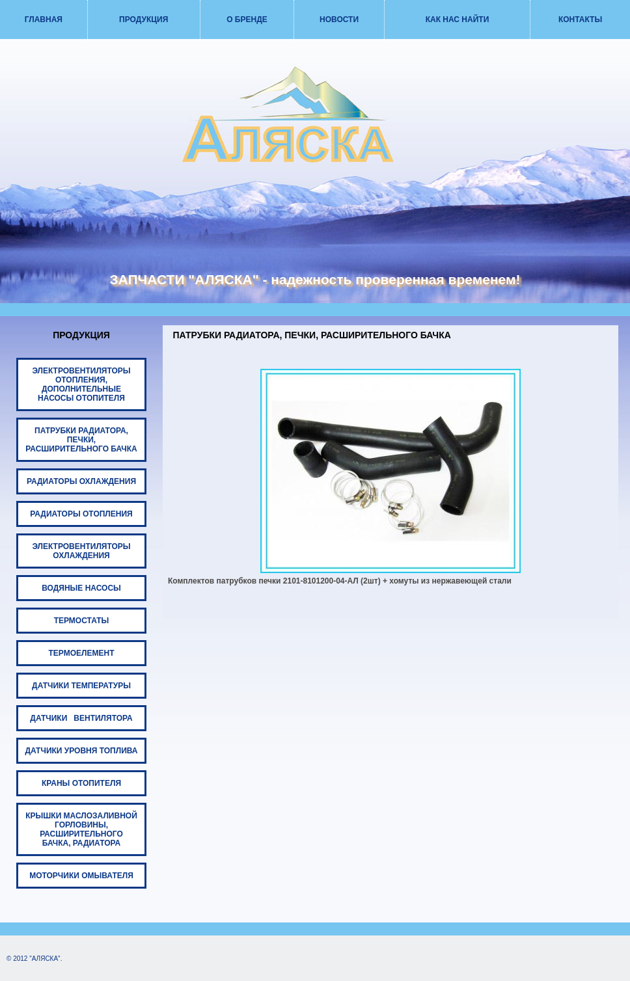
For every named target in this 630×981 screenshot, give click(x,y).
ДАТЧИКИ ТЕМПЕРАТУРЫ (81, 685)
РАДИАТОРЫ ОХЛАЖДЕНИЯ (81, 481)
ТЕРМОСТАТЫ (81, 620)
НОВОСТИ (339, 19)
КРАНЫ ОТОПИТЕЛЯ (81, 783)
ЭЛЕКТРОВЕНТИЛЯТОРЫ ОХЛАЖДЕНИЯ (81, 551)
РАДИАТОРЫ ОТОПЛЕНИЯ (81, 513)
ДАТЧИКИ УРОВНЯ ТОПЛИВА (81, 750)
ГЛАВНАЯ (43, 19)
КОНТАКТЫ (580, 19)
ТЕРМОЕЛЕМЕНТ (82, 653)
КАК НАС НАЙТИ (457, 19)
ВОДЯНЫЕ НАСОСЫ (81, 588)
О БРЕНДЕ (246, 19)
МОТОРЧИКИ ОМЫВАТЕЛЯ (81, 875)
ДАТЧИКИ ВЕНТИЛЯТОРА (81, 718)
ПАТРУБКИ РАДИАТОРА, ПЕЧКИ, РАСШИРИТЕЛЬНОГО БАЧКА (81, 439)
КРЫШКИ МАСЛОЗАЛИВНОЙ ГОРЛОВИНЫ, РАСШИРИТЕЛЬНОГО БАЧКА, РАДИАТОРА (81, 829)
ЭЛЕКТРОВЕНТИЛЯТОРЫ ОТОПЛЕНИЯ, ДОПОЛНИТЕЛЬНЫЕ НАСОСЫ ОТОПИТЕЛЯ (81, 384)
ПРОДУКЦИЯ (143, 19)
